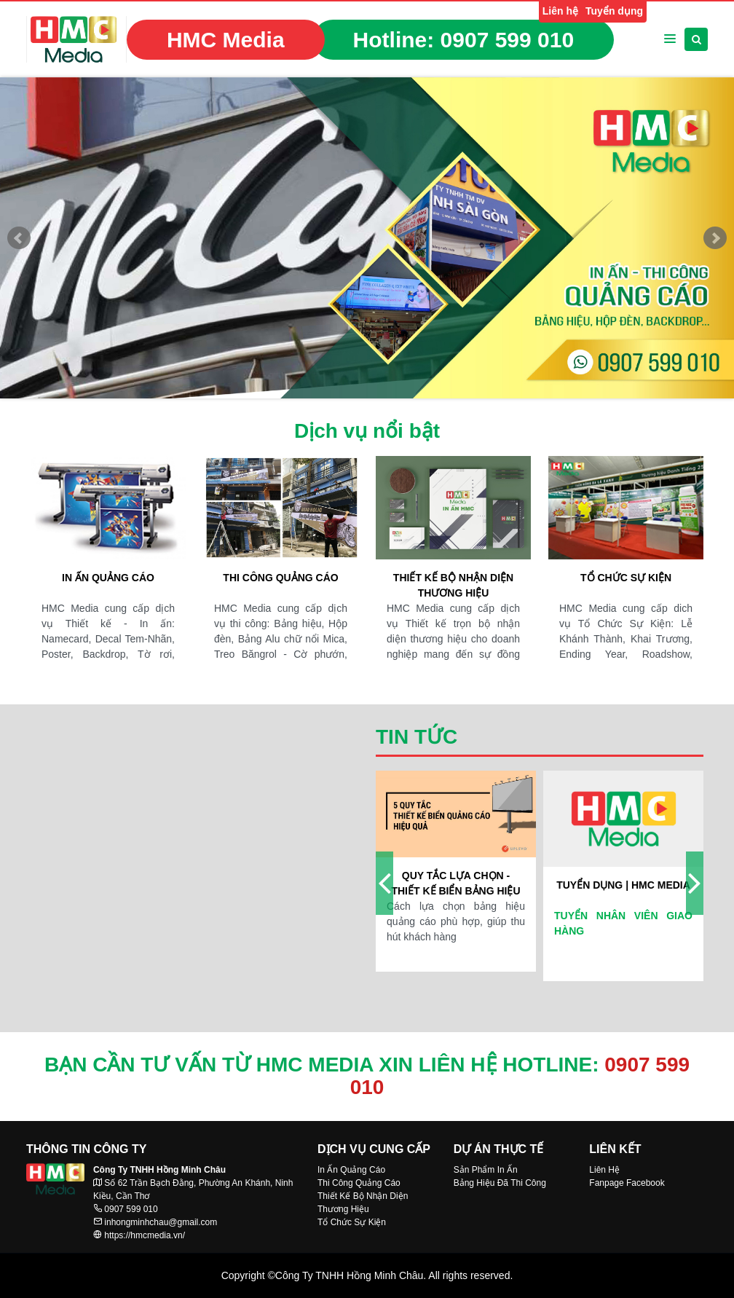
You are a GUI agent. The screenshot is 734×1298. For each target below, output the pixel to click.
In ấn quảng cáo (108, 577)
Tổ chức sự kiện (625, 577)
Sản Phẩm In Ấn (486, 1170)
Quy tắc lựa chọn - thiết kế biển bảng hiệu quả (455, 884)
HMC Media (226, 40)
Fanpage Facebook (626, 1183)
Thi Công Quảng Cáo (358, 1183)
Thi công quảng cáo (280, 577)
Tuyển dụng (614, 11)
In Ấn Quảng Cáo (351, 1170)
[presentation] (384, 883)
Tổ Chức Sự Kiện (351, 1222)
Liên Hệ (604, 1170)
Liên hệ (560, 11)
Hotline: (464, 40)
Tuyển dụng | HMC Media (623, 885)
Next (715, 238)
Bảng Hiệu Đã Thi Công (500, 1183)
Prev (19, 238)
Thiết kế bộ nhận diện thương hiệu (453, 585)
